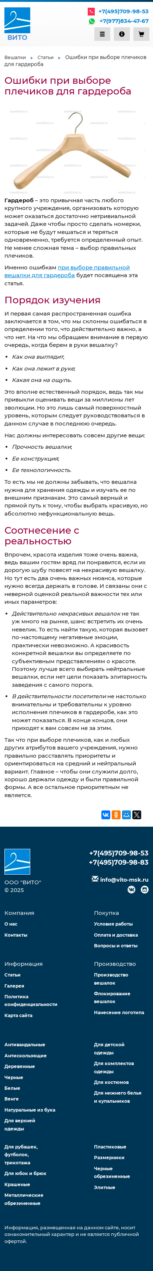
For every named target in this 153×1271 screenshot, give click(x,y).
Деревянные (19, 1066)
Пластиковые (110, 1147)
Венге (11, 1099)
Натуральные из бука (29, 1110)
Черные (13, 1077)
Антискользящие (25, 1055)
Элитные (104, 1187)
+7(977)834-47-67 (124, 20)
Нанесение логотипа (119, 1012)
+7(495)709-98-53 (123, 11)
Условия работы (113, 924)
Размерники (109, 1157)
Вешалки (15, 57)
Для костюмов (111, 1082)
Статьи (45, 57)
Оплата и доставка (116, 935)
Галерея (14, 986)
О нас (10, 924)
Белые (12, 1088)
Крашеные (17, 1184)
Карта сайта (18, 1015)
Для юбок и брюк (25, 1173)
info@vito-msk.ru (124, 879)
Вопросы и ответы (116, 945)
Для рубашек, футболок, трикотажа (21, 1154)
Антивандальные (24, 1044)
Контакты (15, 935)
